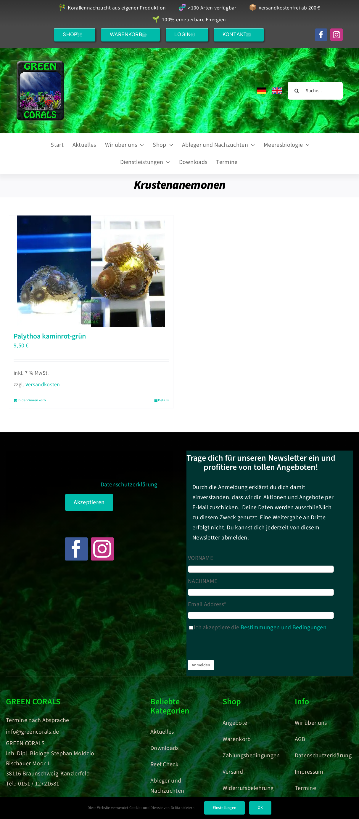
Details (163, 400)
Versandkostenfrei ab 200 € (284, 8)
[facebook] (321, 34)
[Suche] (296, 91)
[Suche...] (315, 91)
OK (260, 807)
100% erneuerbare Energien (189, 20)
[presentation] (233, 647)
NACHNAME (203, 581)
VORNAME (200, 558)
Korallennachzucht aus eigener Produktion (112, 8)
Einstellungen (224, 807)
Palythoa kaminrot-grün (50, 336)
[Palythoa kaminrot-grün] (91, 271)
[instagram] (336, 34)
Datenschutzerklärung (129, 484)
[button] (74, 34)
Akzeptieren (89, 502)
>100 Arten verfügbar (207, 8)
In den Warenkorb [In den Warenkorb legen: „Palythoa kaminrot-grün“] (32, 400)
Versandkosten (42, 384)
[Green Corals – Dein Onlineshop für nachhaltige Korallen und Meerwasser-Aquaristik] (40, 63)
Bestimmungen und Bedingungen (283, 627)
